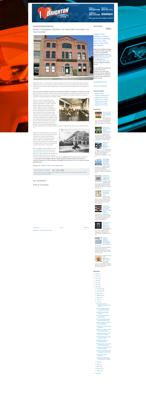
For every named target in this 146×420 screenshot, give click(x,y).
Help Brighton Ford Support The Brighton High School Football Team (106, 162)
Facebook (43, 165)
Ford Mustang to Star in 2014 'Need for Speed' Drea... (103, 344)
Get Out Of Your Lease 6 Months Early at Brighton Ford (107, 114)
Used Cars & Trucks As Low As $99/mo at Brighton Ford (106, 177)
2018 (96, 276)
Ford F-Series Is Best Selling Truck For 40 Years (107, 192)
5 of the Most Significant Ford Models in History (103, 348)
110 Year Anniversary (42, 172)
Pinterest (53, 165)
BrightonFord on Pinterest (101, 105)
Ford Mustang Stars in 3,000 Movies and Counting (103, 334)
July (98, 299)
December (99, 288)
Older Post (86, 227)
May (98, 362)
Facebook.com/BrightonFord (102, 95)
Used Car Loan (46, 155)
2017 (96, 278)
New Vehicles (105, 56)
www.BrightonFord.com (100, 82)
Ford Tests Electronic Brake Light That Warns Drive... (103, 320)
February (99, 368)
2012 (96, 373)
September (99, 295)
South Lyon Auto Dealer (46, 174)
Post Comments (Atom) (46, 230)
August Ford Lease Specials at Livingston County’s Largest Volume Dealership (107, 209)
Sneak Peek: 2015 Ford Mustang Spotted (102, 341)
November (99, 291)
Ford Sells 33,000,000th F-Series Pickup (103, 316)
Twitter (48, 165)
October (99, 293)
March (98, 366)
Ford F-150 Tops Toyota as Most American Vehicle (103, 309)
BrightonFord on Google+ (101, 103)
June (98, 302)
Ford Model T (57, 172)
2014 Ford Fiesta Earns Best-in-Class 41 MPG (103, 337)
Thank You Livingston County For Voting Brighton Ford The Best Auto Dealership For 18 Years (103, 241)
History (81, 172)
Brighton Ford (50, 172)
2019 (96, 274)
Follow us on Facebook (100, 86)
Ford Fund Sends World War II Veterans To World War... (103, 351)
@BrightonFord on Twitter (101, 101)
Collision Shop (105, 61)
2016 (96, 280)
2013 (96, 287)
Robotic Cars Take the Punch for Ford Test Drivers (103, 330)
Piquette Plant (37, 174)
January (99, 370)
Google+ (61, 165)
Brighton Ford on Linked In (101, 99)
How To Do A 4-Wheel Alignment (101, 355)
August (98, 297)
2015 (96, 282)
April (98, 364)
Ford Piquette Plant (74, 172)
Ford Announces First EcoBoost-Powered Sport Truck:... (103, 305)
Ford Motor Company (65, 172)
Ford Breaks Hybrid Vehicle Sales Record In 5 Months (103, 358)
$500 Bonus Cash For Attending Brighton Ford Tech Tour (106, 145)
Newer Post (36, 227)
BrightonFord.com (74, 160)
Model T (85, 172)
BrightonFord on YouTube (101, 97)
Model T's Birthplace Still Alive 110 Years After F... (103, 323)
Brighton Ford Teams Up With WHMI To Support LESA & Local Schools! (107, 130)
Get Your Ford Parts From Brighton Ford (106, 224)
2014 (96, 284)
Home (61, 227)
